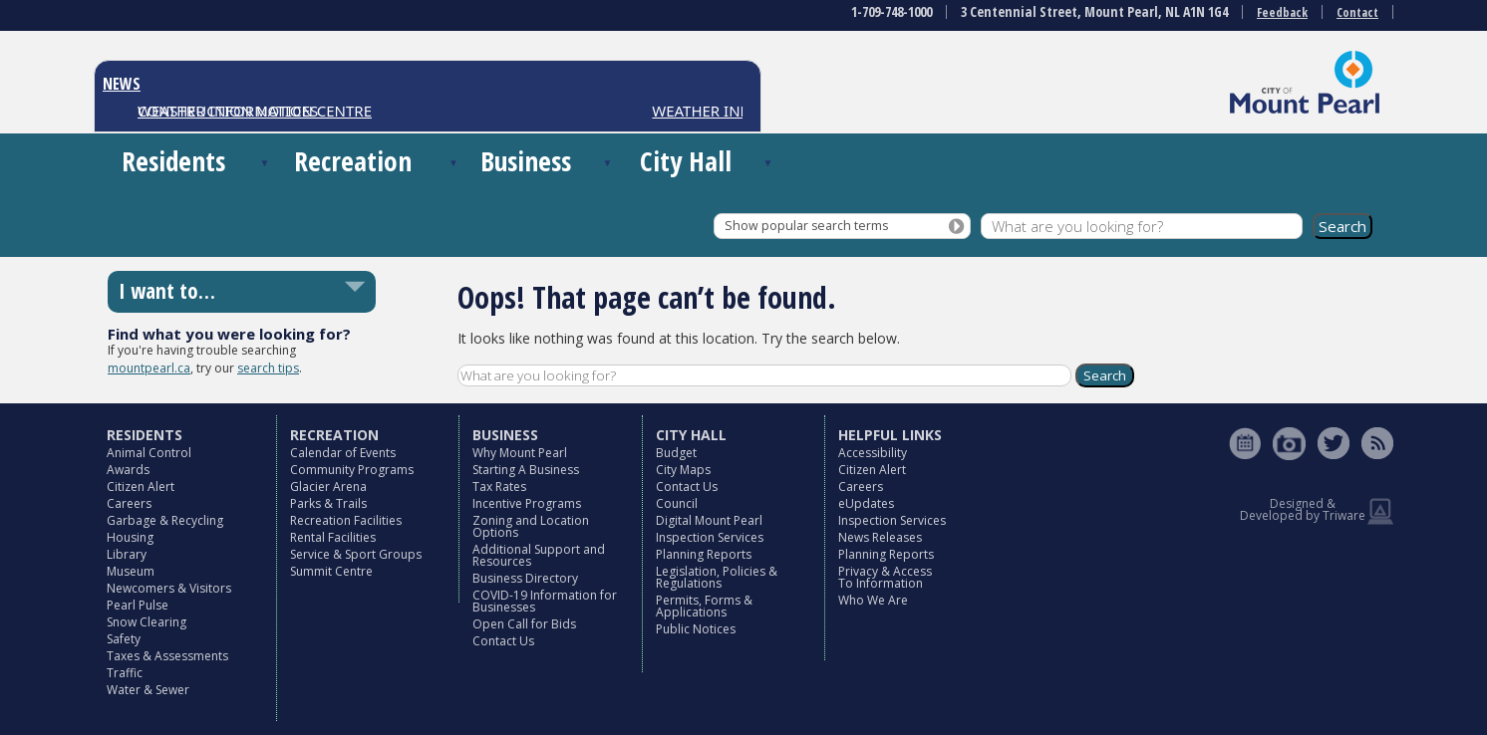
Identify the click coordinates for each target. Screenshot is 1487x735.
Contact (1357, 12)
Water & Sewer (148, 689)
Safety (124, 638)
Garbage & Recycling (165, 520)
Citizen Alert (140, 486)
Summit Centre (331, 571)
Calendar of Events (343, 452)
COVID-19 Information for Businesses (544, 601)
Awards (128, 469)
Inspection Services (709, 537)
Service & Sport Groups (356, 554)
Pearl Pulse (137, 605)
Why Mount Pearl (519, 452)
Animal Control (149, 452)
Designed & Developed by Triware (1302, 509)
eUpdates (866, 503)
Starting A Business (525, 469)
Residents (173, 160)
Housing (130, 537)
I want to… (167, 291)
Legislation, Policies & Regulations (716, 577)
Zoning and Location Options (530, 526)
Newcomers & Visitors (169, 588)
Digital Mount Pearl (709, 520)
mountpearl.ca (149, 368)
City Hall (686, 160)
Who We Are (873, 600)
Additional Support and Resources (538, 555)
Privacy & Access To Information (885, 577)
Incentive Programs (526, 503)
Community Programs (352, 469)
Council (677, 503)
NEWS (122, 84)
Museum (130, 571)
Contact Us (503, 640)
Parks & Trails (328, 503)
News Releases (880, 537)
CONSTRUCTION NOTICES (228, 111)
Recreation (353, 160)
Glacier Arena (328, 486)
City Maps (683, 469)
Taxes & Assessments (167, 655)
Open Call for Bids (524, 623)
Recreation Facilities (346, 520)
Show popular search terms (806, 225)
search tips (268, 368)
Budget (676, 452)
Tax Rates (499, 486)
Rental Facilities (333, 537)
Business (525, 160)
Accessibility (872, 452)
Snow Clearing (146, 621)
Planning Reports (703, 554)
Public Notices (696, 628)
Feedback (1282, 12)
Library (127, 554)
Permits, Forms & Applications (704, 606)
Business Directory (525, 578)
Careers (129, 503)
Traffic (125, 672)
